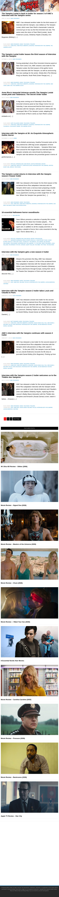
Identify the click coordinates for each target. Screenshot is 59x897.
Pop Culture (33, 848)
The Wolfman (50, 244)
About (33, 869)
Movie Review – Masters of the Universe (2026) (18, 544)
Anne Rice (13, 45)
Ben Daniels (51, 323)
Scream (23, 244)
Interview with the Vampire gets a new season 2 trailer (25, 252)
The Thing (43, 244)
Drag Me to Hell (17, 241)
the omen (37, 244)
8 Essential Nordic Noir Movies (12, 661)
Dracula (10, 241)
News (21, 44)
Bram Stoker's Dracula (29, 240)
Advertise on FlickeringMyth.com (32, 874)
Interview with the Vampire (42, 45)
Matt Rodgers (15, 321)
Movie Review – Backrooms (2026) (14, 777)
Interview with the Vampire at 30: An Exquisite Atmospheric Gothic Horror (27, 134)
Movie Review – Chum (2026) (12, 583)
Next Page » (17, 419)
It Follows (38, 243)
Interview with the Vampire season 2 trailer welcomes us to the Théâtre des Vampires (29, 376)
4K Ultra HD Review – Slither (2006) (14, 466)
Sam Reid (5, 283)
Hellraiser (14, 243)
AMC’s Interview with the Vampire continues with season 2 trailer (27, 334)
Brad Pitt (19, 165)
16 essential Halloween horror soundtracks (20, 212)
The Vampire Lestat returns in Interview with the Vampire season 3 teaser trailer (26, 175)
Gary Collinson (15, 123)
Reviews (33, 834)
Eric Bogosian (17, 324)
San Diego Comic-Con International (16, 205)
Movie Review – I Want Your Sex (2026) (15, 622)
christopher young (42, 240)
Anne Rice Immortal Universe (25, 323)
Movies (43, 164)
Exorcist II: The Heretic (29, 241)
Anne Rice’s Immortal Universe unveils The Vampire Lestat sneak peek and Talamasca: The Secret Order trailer (27, 93)
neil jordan (10, 167)
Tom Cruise (17, 167)
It (34, 243)
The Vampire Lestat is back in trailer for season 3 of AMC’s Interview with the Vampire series (27, 14)
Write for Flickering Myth (32, 877)
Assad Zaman (37, 323)
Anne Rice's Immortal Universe (25, 45)
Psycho (18, 244)
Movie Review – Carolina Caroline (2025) (16, 699)
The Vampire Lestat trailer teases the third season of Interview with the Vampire (29, 55)
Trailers (32, 44)
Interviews (32, 842)
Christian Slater (27, 165)
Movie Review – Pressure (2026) (13, 738)
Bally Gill (44, 323)
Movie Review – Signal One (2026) (13, 505)
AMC (12, 203)
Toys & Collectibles (32, 863)
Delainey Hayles (24, 282)
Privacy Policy (26, 890)
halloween (40, 241)
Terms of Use (17, 890)
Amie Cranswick (15, 44)
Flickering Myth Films (32, 866)
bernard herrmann (16, 240)
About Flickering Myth (33, 871)
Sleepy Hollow (30, 244)
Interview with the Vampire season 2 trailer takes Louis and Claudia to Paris (27, 292)
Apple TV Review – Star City (11, 816)
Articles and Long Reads (32, 839)
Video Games (33, 860)
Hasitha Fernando (36, 164)
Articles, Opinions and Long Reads (20, 164)
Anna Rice (13, 124)
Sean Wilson (38, 238)
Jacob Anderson (50, 282)
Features (33, 837)
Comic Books (33, 857)
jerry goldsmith (46, 243)
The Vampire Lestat (18, 85)
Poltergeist (12, 244)
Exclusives (33, 845)
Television (27, 44)
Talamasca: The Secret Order (11, 126)
